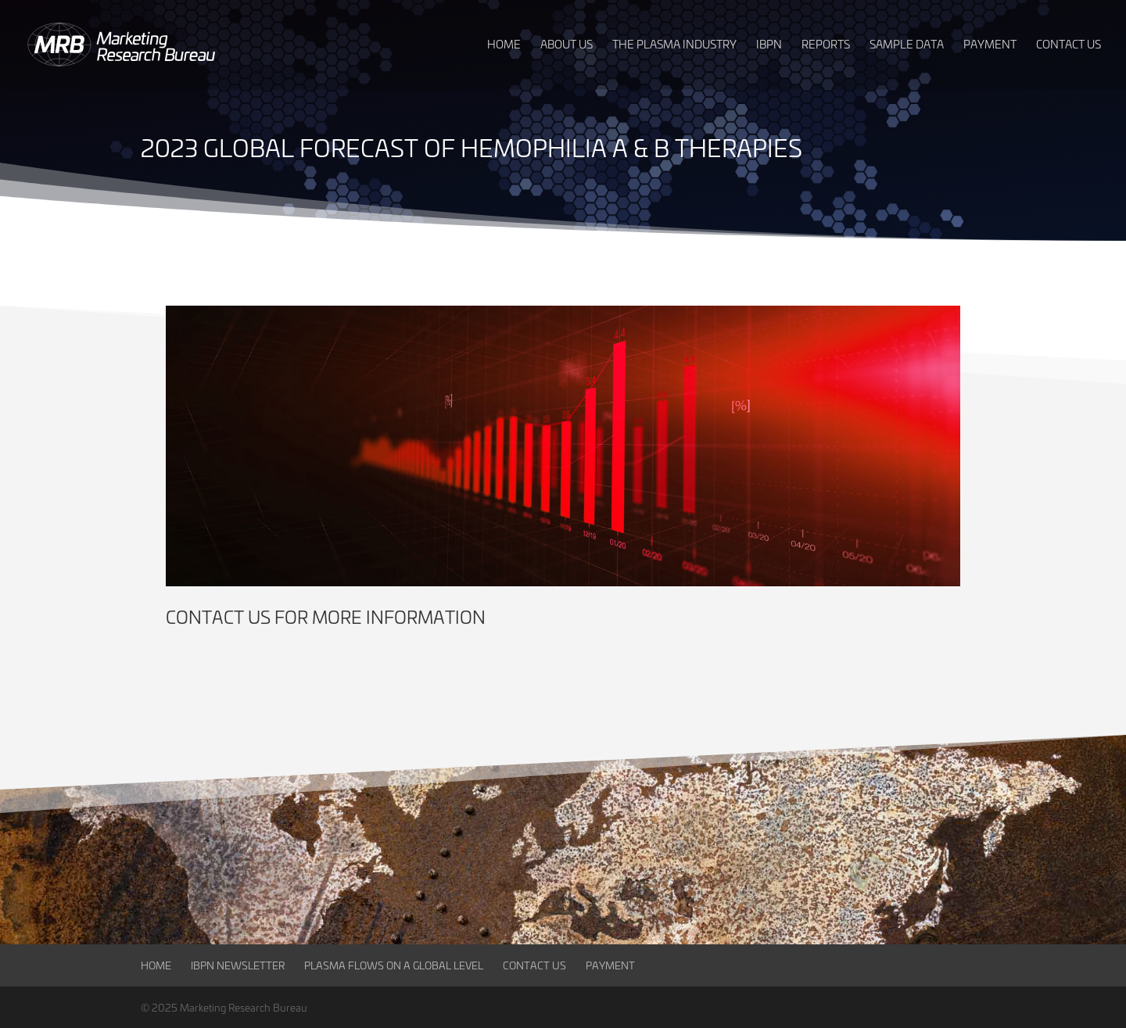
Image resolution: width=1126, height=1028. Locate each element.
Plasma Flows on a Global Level (393, 965)
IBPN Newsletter (238, 965)
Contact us (218, 617)
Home (156, 965)
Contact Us (534, 965)
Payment (610, 965)
